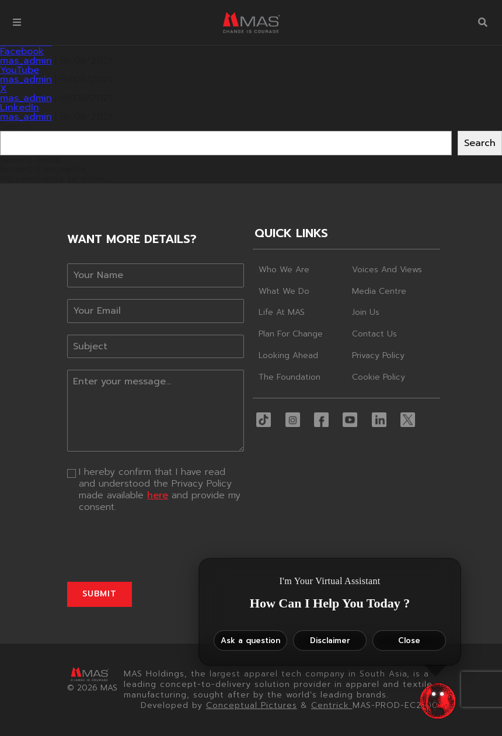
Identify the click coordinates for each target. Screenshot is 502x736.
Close (409, 640)
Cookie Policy (378, 377)
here (157, 495)
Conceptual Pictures (251, 705)
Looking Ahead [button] (288, 355)
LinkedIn (19, 107)
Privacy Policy (378, 355)
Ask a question (250, 640)
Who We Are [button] (284, 269)
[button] (17, 22)
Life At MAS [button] (282, 312)
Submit (99, 594)
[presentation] (155, 547)
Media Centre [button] (379, 291)
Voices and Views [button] (387, 269)
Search (16, 126)
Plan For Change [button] (291, 334)
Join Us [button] (365, 312)
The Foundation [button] (289, 377)
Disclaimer (330, 640)
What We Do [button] (284, 291)
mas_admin (26, 61)
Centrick (332, 705)
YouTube (19, 70)
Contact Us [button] (374, 334)
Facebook (22, 51)
